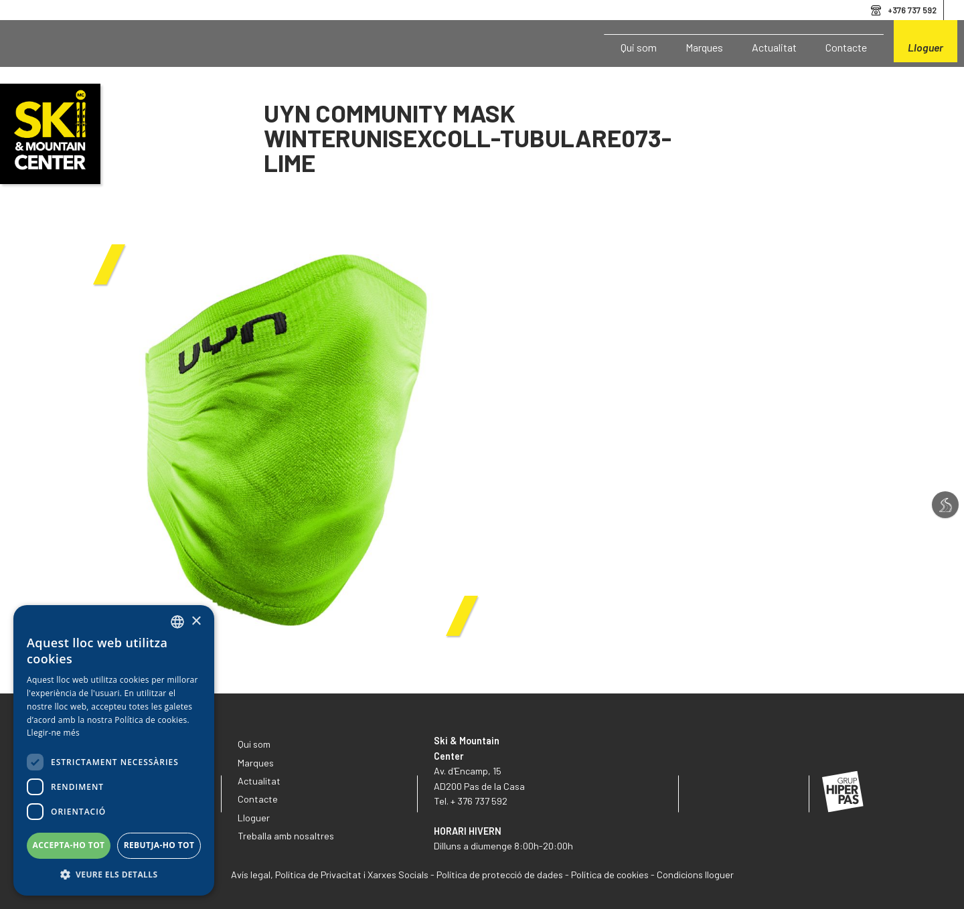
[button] (114, 874)
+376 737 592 (912, 10)
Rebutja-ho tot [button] (159, 845)
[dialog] (113, 750)
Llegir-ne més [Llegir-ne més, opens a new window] (53, 732)
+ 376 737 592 (479, 801)
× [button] (196, 621)
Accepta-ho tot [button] (69, 845)
